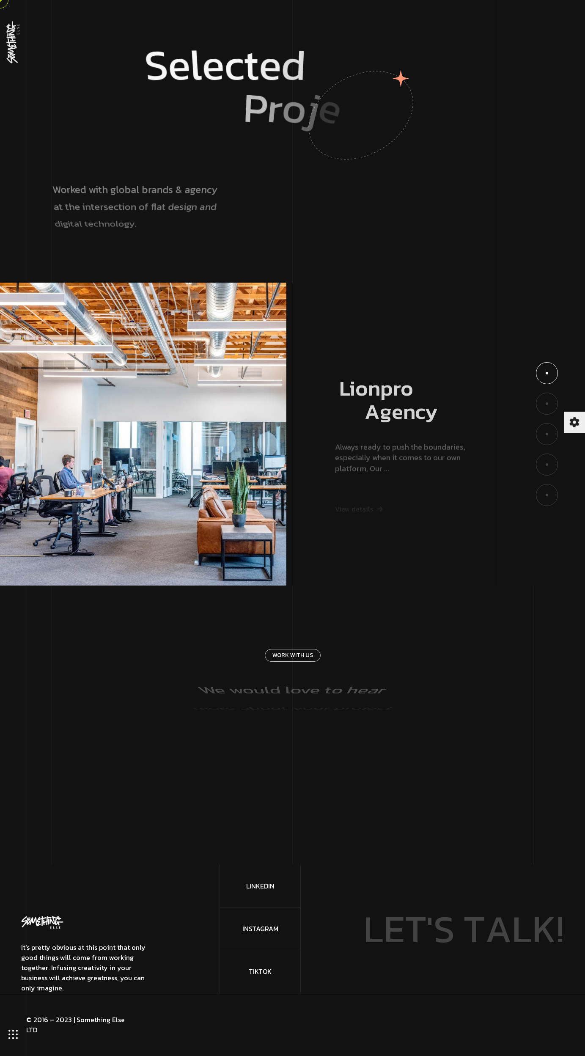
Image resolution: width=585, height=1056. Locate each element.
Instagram (260, 929)
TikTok (260, 971)
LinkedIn (260, 886)
